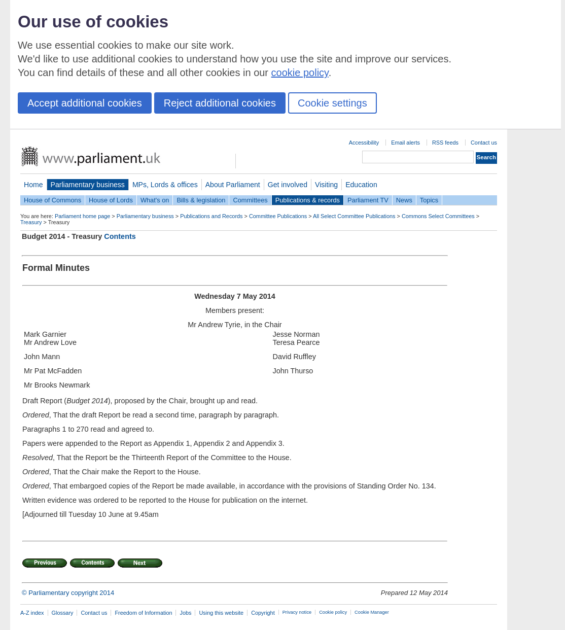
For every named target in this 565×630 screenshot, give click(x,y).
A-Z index (32, 613)
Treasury (31, 222)
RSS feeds (445, 142)
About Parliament (232, 185)
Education (361, 185)
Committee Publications (278, 216)
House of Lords (111, 200)
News (404, 200)
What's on (154, 200)
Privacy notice (296, 612)
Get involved (287, 185)
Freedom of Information (143, 613)
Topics (429, 200)
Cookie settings (332, 103)
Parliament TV (368, 200)
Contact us (484, 142)
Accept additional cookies (84, 103)
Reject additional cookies (220, 103)
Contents (119, 236)
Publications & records (307, 200)
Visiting (326, 185)
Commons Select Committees (438, 216)
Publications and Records (211, 216)
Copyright (263, 613)
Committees (250, 200)
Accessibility (364, 142)
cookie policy (300, 72)
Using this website (221, 613)
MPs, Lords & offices (165, 185)
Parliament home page (82, 216)
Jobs (185, 613)
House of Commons (52, 200)
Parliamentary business (88, 185)
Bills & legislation (200, 200)
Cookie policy (333, 612)
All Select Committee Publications (354, 216)
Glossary (63, 613)
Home (33, 185)
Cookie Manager (372, 612)
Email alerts (405, 142)
